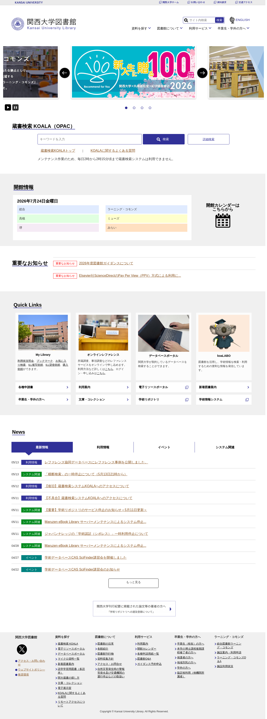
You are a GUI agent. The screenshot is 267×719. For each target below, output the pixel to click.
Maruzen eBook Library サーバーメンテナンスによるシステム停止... (95, 522)
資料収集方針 (105, 658)
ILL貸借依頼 (53, 364)
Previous (64, 73)
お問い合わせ (198, 2)
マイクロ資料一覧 (68, 658)
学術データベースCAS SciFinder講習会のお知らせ (82, 569)
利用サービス (198, 28)
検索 (166, 139)
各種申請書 (25, 387)
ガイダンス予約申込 (149, 664)
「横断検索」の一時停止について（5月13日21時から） (86, 474)
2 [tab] (134, 107)
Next (202, 73)
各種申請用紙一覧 (148, 653)
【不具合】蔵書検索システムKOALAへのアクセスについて (88, 498)
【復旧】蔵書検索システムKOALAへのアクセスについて (87, 486)
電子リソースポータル (153, 387)
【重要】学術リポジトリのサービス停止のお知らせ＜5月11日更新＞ (96, 510)
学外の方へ (184, 667)
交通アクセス (245, 2)
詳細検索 (208, 139)
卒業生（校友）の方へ (190, 643)
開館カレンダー (146, 648)
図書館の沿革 (105, 643)
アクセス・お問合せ (109, 664)
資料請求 (222, 2)
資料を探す (139, 28)
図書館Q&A (144, 658)
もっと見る (133, 582)
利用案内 (84, 387)
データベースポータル (163, 355)
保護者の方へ (185, 657)
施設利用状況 (225, 666)
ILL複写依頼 (35, 364)
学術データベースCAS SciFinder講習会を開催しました (86, 557)
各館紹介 (102, 648)
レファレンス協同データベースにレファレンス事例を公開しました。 (96, 462)
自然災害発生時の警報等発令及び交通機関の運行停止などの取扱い (111, 673)
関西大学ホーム (170, 2)
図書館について (168, 28)
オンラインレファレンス (103, 354)
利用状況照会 (26, 361)
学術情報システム (210, 399)
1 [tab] (126, 107)
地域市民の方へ (186, 662)
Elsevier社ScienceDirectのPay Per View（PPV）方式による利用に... (130, 275)
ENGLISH (243, 20)
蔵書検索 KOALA (68, 643)
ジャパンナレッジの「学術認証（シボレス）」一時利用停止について (96, 533)
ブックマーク (45, 361)
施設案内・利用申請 (229, 652)
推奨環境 (23, 674)
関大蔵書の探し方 (68, 677)
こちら (109, 369)
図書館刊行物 (105, 653)
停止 (15, 107)
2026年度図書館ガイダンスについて (106, 263)
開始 (8, 107)
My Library (43, 354)
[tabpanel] (133, 71)
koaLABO (223, 355)
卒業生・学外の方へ (232, 28)
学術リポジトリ (149, 399)
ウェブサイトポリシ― (31, 669)
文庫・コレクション (92, 399)
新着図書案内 (208, 387)
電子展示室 (64, 688)
